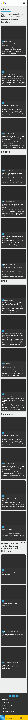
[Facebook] (10, 696)
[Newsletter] (17, 696)
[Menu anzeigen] (24, 2)
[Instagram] (13, 696)
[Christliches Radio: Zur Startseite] (7, 2)
